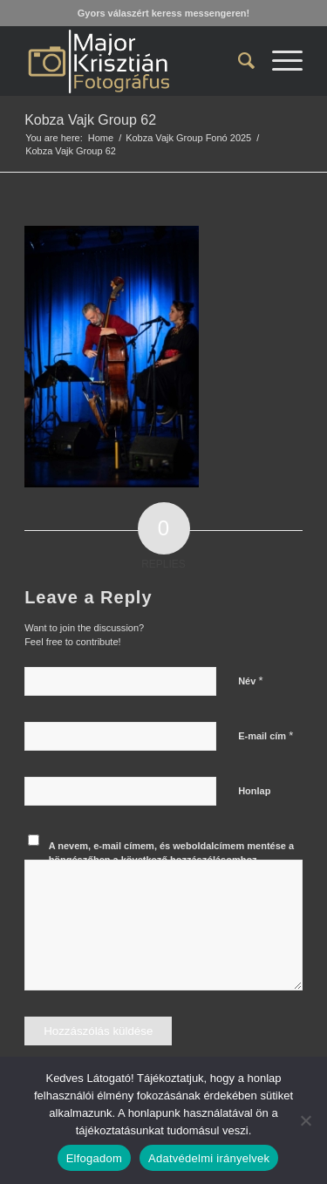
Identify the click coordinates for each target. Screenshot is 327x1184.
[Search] (238, 61)
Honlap (254, 791)
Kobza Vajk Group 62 (90, 119)
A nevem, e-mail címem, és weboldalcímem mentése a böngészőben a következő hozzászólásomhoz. (171, 853)
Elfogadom (94, 1158)
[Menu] (279, 61)
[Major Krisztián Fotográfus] (135, 61)
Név (250, 680)
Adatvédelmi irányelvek (208, 1158)
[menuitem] (238, 61)
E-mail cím (265, 735)
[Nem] (305, 1120)
